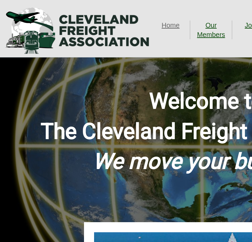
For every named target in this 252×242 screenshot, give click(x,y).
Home (170, 25)
